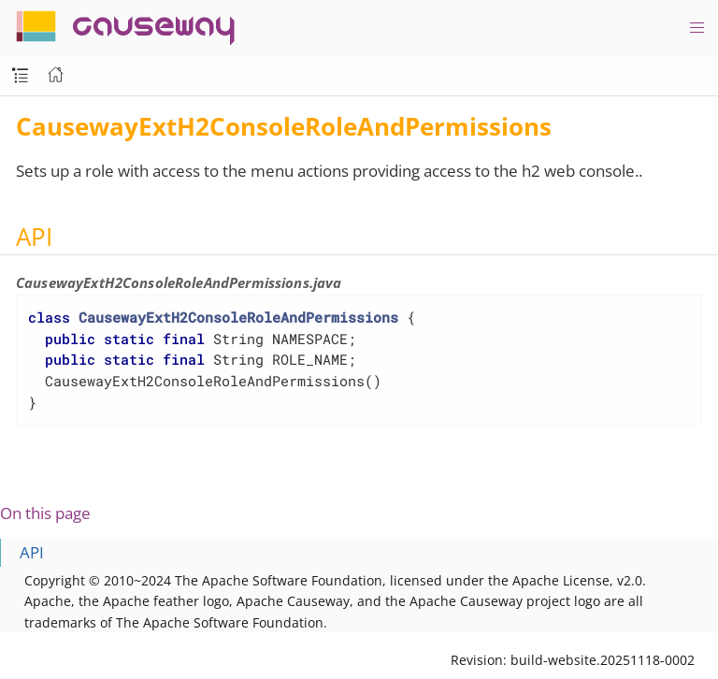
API (32, 552)
